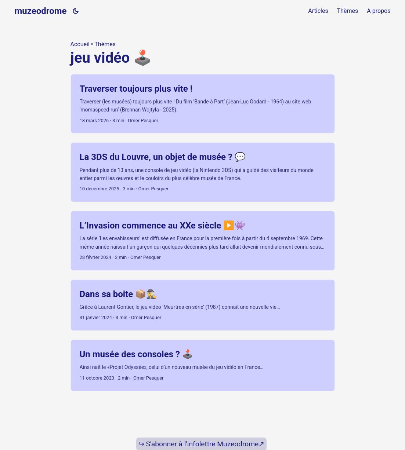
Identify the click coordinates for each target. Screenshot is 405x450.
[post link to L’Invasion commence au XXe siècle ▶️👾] (203, 240)
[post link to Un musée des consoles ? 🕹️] (203, 365)
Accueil (80, 44)
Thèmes (105, 44)
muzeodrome (41, 11)
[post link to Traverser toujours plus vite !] (203, 103)
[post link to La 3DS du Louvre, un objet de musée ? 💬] (203, 172)
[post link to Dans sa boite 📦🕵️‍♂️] (203, 305)
